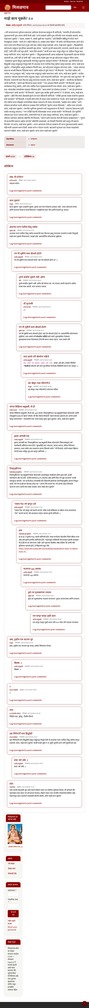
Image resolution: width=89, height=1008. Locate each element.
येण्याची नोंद (80, 1)
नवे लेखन (66, 1)
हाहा (11, 784)
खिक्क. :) (18, 663)
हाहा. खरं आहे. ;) (21, 760)
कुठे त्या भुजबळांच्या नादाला (39, 592)
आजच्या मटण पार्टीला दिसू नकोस (23, 227)
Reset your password (12, 928)
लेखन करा (73, 1)
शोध (75, 7)
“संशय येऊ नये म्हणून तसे (25, 504)
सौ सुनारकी (28, 304)
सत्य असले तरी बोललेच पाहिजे (36, 357)
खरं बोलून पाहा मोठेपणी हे (39, 383)
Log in (12, 191)
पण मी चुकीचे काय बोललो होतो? (28, 254)
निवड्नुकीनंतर (15, 469)
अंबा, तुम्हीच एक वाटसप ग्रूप (21, 639)
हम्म (20, 530)
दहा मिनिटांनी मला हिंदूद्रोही (21, 734)
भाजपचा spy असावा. (32, 569)
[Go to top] (84, 1003)
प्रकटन (33, 145)
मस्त (11, 710)
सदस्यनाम (11, 890)
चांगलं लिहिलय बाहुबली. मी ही (22, 407)
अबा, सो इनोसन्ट (16, 177)
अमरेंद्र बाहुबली (17, 25)
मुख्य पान (7, 13)
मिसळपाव (16, 7)
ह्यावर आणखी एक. (22, 436)
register (21, 191)
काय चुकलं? (15, 201)
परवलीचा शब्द (13, 899)
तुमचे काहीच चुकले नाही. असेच (32, 277)
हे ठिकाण (34, 138)
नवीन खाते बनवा (11, 922)
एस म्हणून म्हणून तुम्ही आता (44, 616)
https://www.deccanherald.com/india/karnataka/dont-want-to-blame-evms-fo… (48, 550)
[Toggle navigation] (83, 7)
